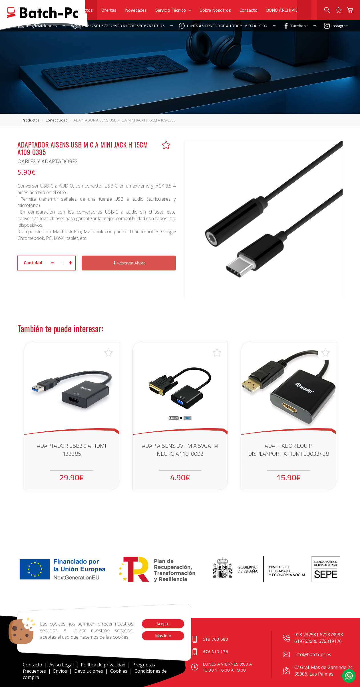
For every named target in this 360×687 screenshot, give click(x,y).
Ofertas (108, 10)
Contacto (249, 10)
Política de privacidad (103, 665)
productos (30, 120)
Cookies (118, 671)
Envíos (60, 671)
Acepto (163, 623)
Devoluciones (88, 671)
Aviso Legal (61, 665)
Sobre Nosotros (215, 10)
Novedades (136, 10)
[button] (349, 676)
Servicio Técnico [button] (173, 10)
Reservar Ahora (129, 263)
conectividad (56, 120)
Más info (163, 635)
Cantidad (33, 262)
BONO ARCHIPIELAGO (287, 10)
